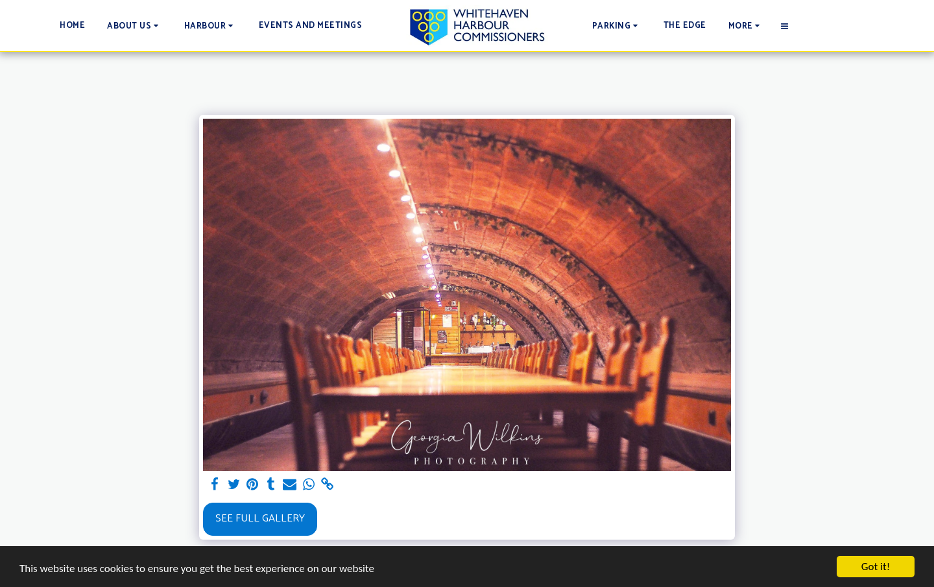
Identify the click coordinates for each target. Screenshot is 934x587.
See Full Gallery (260, 518)
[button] (135, 25)
